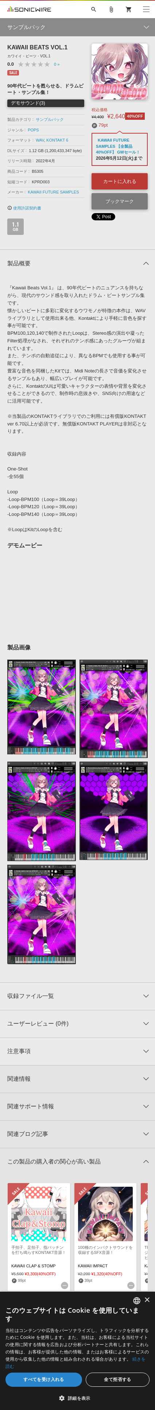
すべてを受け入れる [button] (43, 1379)
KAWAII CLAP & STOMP (33, 1266)
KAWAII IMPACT (93, 1266)
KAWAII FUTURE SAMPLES (53, 192)
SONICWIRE (29, 9)
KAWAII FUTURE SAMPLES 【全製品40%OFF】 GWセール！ (118, 146)
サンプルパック (50, 119)
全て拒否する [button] (117, 1379)
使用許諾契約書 (24, 208)
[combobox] (136, 1300)
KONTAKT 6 (57, 140)
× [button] (147, 1300)
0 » (56, 64)
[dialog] (77, 1351)
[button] (77, 1398)
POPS (33, 130)
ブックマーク (119, 201)
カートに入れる (119, 181)
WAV (40, 140)
